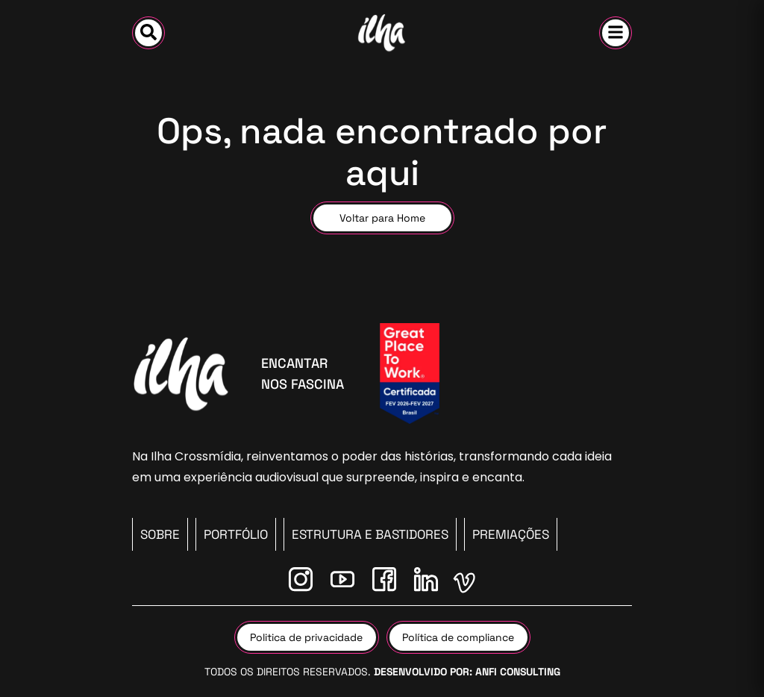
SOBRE (160, 534)
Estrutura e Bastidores (370, 534)
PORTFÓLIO (236, 534)
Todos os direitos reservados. (382, 671)
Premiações (510, 534)
